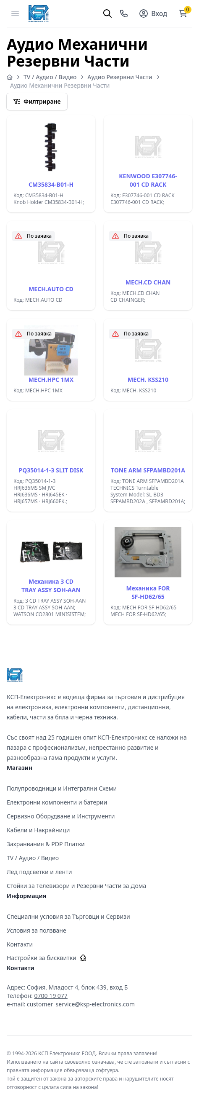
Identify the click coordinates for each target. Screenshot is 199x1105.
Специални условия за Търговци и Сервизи (68, 916)
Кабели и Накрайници (38, 830)
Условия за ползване (36, 930)
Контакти (20, 944)
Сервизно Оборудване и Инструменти (61, 816)
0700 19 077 (51, 996)
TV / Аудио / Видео (50, 77)
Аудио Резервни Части (119, 77)
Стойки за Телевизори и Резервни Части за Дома (76, 886)
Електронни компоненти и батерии (57, 802)
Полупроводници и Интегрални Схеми (62, 788)
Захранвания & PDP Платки (46, 844)
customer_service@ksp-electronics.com (81, 1004)
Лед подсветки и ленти (39, 872)
